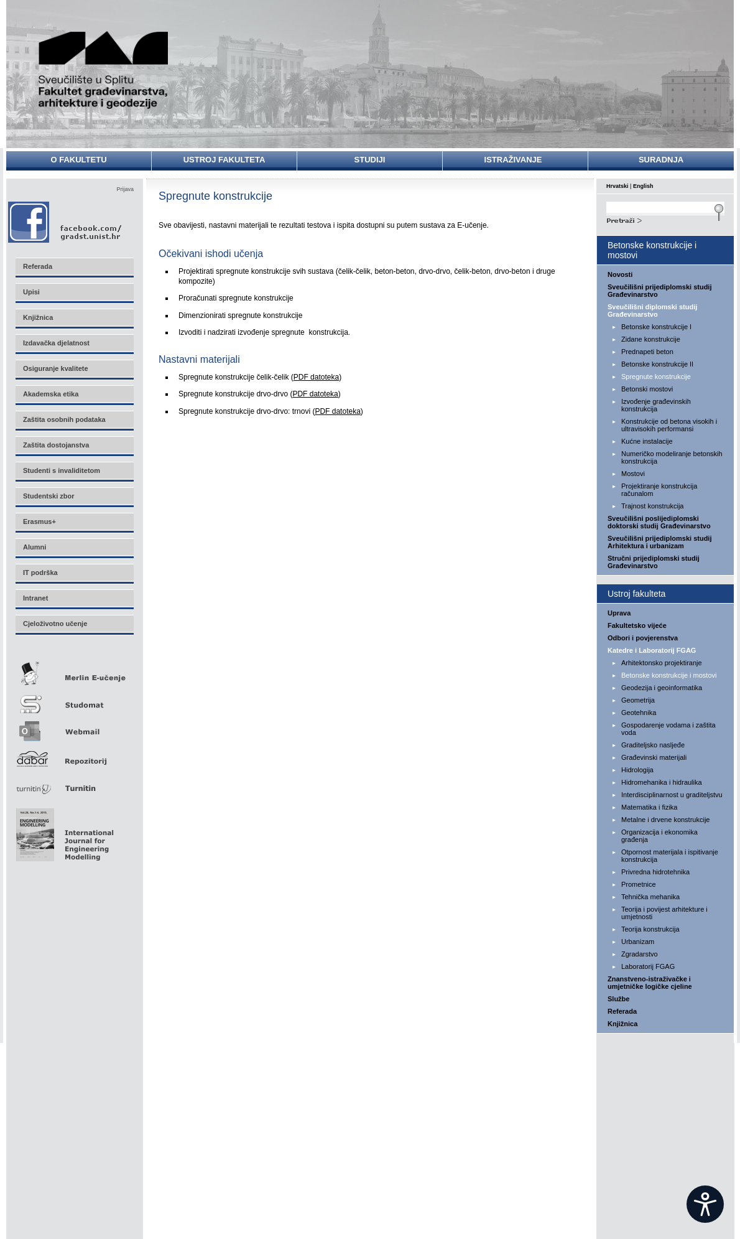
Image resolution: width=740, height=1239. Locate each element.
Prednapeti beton (647, 351)
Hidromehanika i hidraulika (661, 782)
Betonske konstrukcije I (656, 326)
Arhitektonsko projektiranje (661, 662)
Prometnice (638, 884)
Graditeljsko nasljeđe (653, 745)
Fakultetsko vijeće (637, 625)
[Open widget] (705, 1204)
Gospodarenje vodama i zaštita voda (668, 728)
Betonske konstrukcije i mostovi (668, 675)
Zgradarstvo (639, 954)
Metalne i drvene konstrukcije (665, 819)
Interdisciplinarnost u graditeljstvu (672, 794)
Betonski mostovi (647, 389)
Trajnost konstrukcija (652, 506)
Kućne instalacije (647, 441)
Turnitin (74, 783)
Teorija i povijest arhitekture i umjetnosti (664, 912)
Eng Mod (63, 831)
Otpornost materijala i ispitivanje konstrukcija (669, 855)
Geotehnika (638, 712)
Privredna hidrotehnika (655, 872)
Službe (618, 999)
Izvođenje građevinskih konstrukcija (656, 405)
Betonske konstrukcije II (657, 364)
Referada (622, 1011)
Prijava (125, 189)
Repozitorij (74, 755)
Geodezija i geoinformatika (661, 687)
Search (665, 219)
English (643, 186)
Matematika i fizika (649, 807)
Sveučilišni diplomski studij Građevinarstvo (652, 310)
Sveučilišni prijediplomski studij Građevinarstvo (660, 290)
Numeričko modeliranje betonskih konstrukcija (672, 457)
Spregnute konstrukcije (656, 376)
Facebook (65, 221)
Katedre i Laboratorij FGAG (652, 650)
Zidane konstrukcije (650, 339)
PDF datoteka (316, 377)
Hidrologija (637, 770)
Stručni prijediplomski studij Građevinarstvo (654, 561)
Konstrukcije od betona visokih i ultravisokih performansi (669, 425)
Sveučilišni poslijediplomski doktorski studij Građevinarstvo (659, 522)
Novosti (620, 274)
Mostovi (633, 473)
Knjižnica (622, 1023)
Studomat (74, 699)
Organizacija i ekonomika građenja (659, 835)
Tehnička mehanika (650, 896)
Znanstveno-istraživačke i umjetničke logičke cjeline (650, 982)
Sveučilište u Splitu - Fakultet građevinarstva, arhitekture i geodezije (104, 70)
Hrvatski (617, 186)
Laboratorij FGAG (648, 966)
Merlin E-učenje (74, 671)
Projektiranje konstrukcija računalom (659, 489)
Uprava (619, 613)
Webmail (74, 727)
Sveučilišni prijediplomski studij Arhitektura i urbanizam (660, 542)
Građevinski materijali (654, 757)
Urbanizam (637, 941)
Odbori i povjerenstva (643, 638)
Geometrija (638, 700)
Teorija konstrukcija (650, 929)
